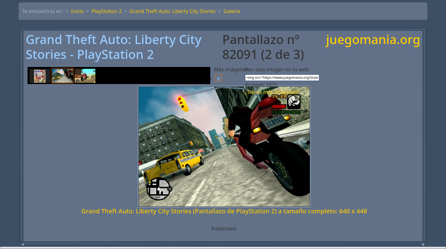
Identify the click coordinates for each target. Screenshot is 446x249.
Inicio (77, 11)
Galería (231, 11)
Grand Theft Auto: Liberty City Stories (172, 11)
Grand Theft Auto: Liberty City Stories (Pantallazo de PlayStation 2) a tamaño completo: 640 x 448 (224, 211)
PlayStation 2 (107, 11)
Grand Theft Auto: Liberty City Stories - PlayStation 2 (114, 47)
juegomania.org (373, 40)
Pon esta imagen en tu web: (277, 69)
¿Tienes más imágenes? (272, 92)
